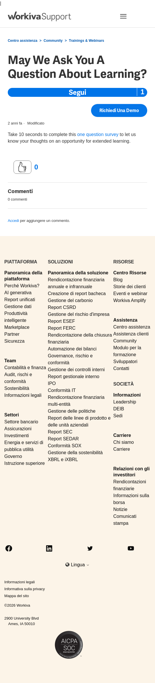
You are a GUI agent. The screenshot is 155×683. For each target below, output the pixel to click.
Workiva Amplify (129, 300)
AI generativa (17, 292)
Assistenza (125, 320)
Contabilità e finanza (25, 367)
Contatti (121, 368)
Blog (117, 279)
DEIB (118, 408)
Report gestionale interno (73, 376)
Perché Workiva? (21, 285)
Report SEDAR (63, 438)
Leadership (124, 401)
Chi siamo (123, 442)
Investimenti (16, 435)
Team (10, 360)
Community (53, 41)
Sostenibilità (16, 388)
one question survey (97, 134)
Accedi (13, 220)
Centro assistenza (22, 41)
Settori (11, 414)
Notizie (120, 509)
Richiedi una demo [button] (119, 112)
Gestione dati (17, 306)
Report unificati (19, 299)
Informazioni (127, 395)
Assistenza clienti (131, 333)
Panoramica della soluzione (78, 272)
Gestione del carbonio (70, 300)
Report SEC (60, 431)
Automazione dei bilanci (72, 348)
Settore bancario (21, 421)
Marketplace (16, 327)
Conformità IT (62, 390)
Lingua (80, 564)
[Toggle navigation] (130, 16)
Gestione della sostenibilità (75, 452)
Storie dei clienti (129, 286)
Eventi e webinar (130, 293)
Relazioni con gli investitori (131, 471)
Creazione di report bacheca (77, 293)
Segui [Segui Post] (77, 92)
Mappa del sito (16, 596)
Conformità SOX (64, 445)
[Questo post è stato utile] (22, 167)
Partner (11, 334)
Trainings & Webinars (86, 41)
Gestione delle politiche (71, 411)
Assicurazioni (17, 428)
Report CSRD (62, 307)
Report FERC (61, 328)
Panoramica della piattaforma (23, 275)
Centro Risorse (129, 272)
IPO (52, 383)
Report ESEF (61, 321)
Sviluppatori (125, 361)
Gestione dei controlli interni (76, 369)
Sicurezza (14, 341)
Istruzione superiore (24, 463)
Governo (13, 456)
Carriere (122, 435)
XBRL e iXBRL (63, 459)
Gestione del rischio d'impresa (78, 314)
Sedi (117, 415)
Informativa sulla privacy (24, 589)
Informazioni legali (22, 395)
